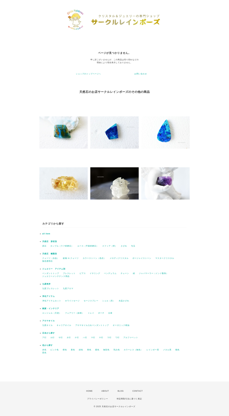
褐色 (177, 350)
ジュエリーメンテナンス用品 (56, 276)
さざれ (124, 246)
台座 (110, 313)
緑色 (81, 350)
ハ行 (85, 337)
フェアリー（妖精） (74, 313)
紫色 (97, 350)
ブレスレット (69, 273)
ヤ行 (101, 337)
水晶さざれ (124, 301)
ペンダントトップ (50, 273)
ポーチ (101, 313)
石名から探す (48, 333)
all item (46, 234)
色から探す (47, 345)
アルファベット (130, 337)
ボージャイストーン (141, 258)
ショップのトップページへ (88, 74)
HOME (89, 391)
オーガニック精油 (121, 325)
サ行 (61, 337)
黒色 (44, 353)
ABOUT (105, 391)
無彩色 (106, 350)
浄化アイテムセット (51, 301)
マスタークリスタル (164, 258)
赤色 (44, 350)
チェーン (125, 273)
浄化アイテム (48, 296)
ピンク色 (54, 350)
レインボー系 (152, 350)
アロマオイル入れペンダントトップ (92, 325)
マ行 (93, 337)
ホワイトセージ (72, 301)
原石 (44, 246)
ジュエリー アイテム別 (53, 269)
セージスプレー (91, 301)
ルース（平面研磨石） (87, 246)
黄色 (73, 350)
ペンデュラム (110, 273)
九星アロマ (68, 288)
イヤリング (95, 273)
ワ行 (117, 337)
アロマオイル (48, 321)
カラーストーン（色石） (94, 258)
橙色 (65, 350)
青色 (89, 350)
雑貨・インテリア (50, 308)
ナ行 (77, 337)
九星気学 (46, 284)
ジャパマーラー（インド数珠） (153, 273)
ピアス (83, 273)
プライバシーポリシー (97, 399)
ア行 (44, 337)
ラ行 (109, 337)
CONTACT (137, 391)
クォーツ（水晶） (50, 258)
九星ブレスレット (50, 288)
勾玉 (133, 246)
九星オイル (47, 325)
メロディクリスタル (119, 258)
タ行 (69, 337)
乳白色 (117, 350)
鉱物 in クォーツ (71, 258)
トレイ (91, 313)
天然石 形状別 (49, 241)
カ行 (52, 337)
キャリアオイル (64, 325)
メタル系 (167, 350)
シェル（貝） (108, 301)
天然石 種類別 (49, 254)
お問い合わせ (140, 74)
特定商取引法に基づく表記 (129, 399)
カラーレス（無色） (133, 350)
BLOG (121, 391)
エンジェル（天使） (51, 313)
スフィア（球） (109, 246)
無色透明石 (47, 261)
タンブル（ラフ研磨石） (61, 246)
